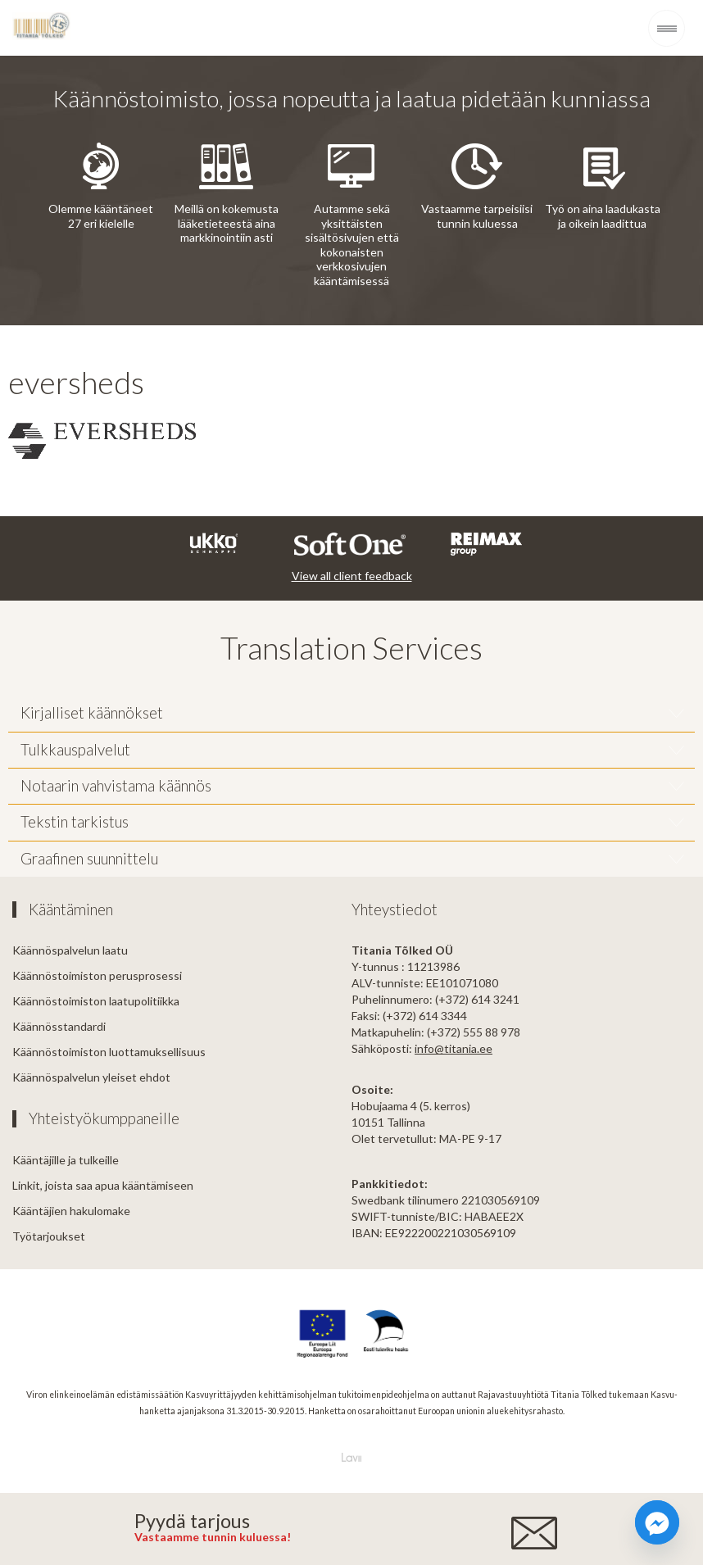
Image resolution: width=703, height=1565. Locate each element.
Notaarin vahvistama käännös (115, 786)
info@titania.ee (453, 1048)
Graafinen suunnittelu (89, 859)
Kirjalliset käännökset (91, 713)
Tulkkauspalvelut (75, 750)
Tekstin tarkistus (74, 822)
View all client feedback (352, 576)
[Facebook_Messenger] (657, 1522)
